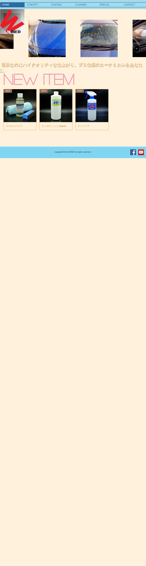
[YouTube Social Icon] (141, 152)
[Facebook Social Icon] (133, 152)
